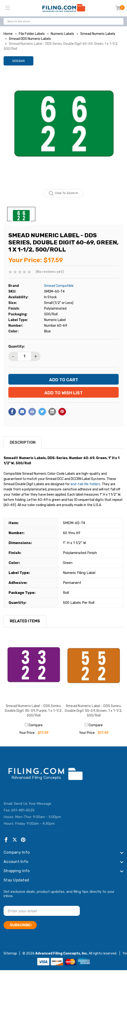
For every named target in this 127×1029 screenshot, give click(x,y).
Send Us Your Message (32, 803)
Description (23, 442)
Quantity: (16, 347)
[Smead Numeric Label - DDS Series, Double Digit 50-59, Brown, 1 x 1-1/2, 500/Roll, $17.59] (94, 668)
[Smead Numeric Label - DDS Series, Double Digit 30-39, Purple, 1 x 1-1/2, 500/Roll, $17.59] (34, 668)
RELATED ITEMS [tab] (25, 621)
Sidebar (18, 61)
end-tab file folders (85, 484)
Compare (34, 725)
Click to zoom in (63, 193)
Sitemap (10, 953)
